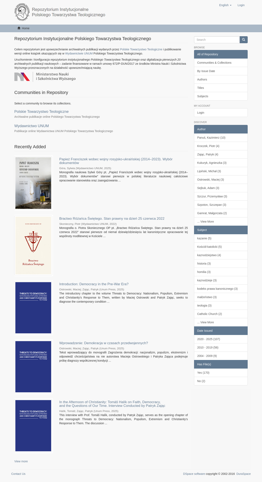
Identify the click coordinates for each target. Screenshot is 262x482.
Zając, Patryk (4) (207, 154)
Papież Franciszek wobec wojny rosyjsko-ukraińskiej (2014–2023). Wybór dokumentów (116, 161)
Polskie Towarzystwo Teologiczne (141, 49)
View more (21, 461)
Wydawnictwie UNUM (79, 53)
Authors (202, 79)
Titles (200, 87)
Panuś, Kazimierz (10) (211, 137)
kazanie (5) (204, 238)
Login (200, 112)
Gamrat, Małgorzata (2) (212, 213)
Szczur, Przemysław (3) (212, 196)
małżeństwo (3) (207, 297)
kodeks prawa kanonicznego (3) (217, 288)
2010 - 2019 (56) (208, 347)
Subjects (202, 96)
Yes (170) (203, 372)
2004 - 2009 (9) (207, 356)
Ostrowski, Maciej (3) (210, 179)
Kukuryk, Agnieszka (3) (212, 162)
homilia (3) (204, 272)
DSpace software (194, 473)
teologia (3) (204, 305)
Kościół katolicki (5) (209, 246)
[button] (225, 5)
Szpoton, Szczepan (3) (211, 204)
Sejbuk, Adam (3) (208, 188)
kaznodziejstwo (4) (209, 255)
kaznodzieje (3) (207, 280)
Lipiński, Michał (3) (209, 171)
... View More (205, 221)
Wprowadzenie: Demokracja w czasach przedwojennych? (103, 343)
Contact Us (18, 473)
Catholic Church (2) (209, 314)
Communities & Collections (214, 62)
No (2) (201, 381)
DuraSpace (243, 473)
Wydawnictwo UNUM (31, 126)
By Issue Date (206, 71)
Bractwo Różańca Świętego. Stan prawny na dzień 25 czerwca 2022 (111, 219)
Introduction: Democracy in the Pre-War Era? (94, 284)
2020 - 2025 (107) (208, 339)
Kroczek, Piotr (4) (208, 146)
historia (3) (204, 263)
